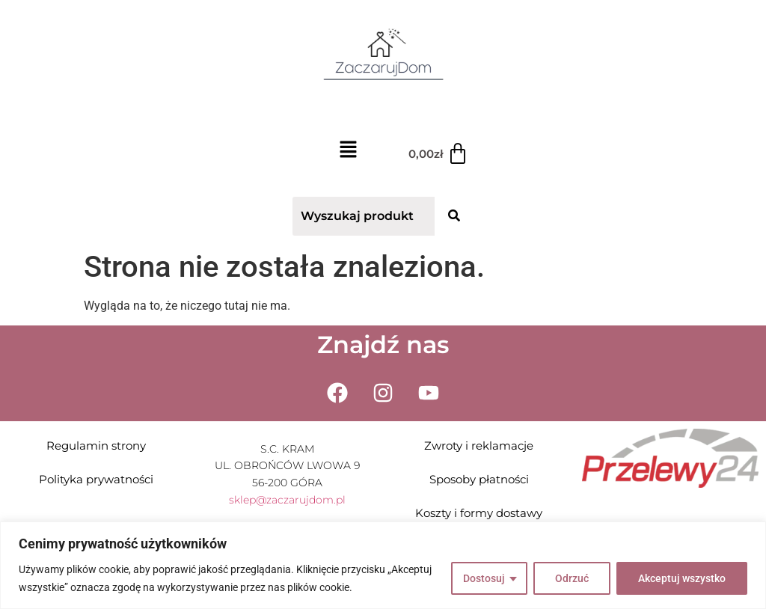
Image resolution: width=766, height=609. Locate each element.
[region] (383, 565)
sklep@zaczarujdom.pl (287, 500)
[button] (348, 151)
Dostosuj (484, 578)
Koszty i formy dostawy (478, 513)
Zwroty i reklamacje (478, 445)
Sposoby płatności (479, 479)
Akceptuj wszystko (682, 578)
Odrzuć (572, 578)
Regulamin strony (96, 445)
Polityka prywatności (96, 479)
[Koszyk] (438, 154)
